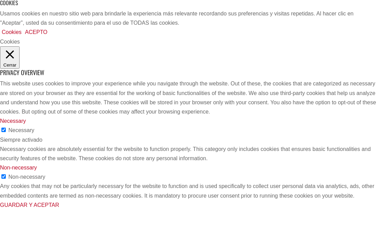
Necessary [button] (13, 121)
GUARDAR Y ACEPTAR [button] (29, 205)
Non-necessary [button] (18, 167)
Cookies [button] (12, 32)
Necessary (21, 130)
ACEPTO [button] (36, 32)
